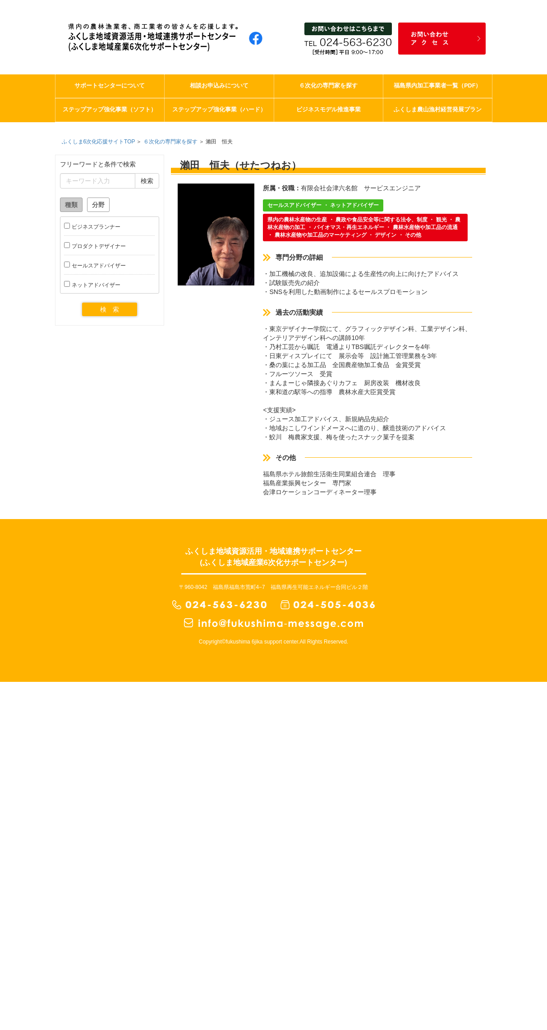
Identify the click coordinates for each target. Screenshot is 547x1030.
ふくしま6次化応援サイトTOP (98, 141)
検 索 (109, 309)
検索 (147, 180)
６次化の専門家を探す (170, 141)
